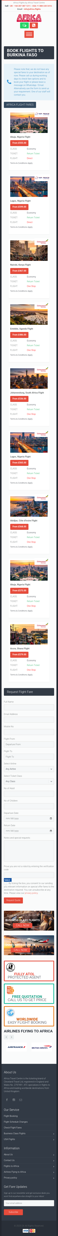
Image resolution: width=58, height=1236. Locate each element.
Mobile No (9, 726)
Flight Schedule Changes (16, 1122)
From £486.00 (19, 334)
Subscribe (13, 1212)
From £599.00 (19, 207)
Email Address (11, 714)
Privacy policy (29, 1178)
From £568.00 (19, 526)
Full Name (9, 702)
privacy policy (31, 893)
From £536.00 (19, 398)
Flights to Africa (29, 1166)
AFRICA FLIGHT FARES (20, 104)
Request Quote (13, 900)
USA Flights (29, 1140)
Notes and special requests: (17, 838)
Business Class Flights (29, 1134)
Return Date (9, 825)
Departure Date (11, 813)
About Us (29, 1155)
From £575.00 (19, 590)
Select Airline (10, 763)
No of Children (11, 800)
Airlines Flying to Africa (29, 1172)
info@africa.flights (32, 9)
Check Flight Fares (13, 1127)
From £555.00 (19, 143)
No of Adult (9, 788)
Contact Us (29, 1161)
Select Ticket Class (13, 776)
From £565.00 (19, 462)
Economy (31, 149)
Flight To (8, 751)
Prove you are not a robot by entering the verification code (29, 868)
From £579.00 (19, 654)
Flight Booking (11, 1116)
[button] (24, 25)
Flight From (9, 739)
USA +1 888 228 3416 (42, 6)
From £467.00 (19, 271)
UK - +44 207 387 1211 (20, 6)
